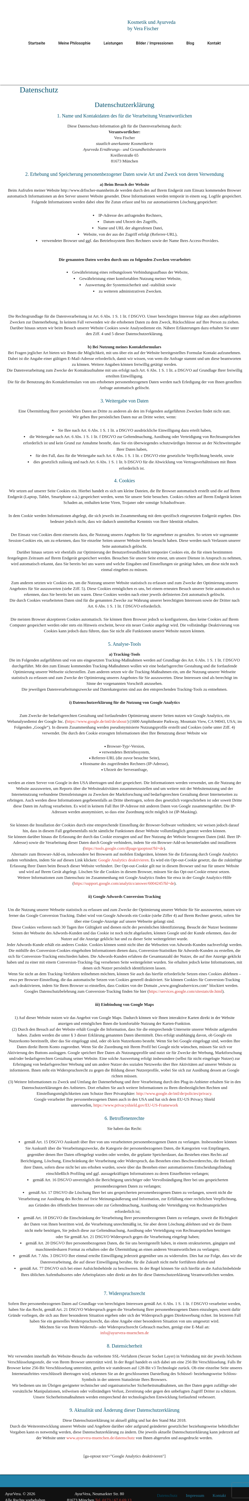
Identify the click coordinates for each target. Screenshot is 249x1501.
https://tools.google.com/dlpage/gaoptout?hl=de (123, 848)
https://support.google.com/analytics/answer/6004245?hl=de (124, 883)
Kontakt (214, 43)
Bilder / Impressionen (154, 43)
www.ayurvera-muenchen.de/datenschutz (97, 1432)
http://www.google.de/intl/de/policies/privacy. (174, 1087)
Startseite (36, 43)
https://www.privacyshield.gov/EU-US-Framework (135, 1099)
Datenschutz (167, 1489)
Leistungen (113, 43)
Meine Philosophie (74, 43)
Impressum (195, 1489)
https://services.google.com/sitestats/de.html (185, 991)
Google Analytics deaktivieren (123, 860)
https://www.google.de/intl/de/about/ (97, 721)
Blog (190, 43)
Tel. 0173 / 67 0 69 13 (113, 1494)
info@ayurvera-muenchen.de (124, 1327)
